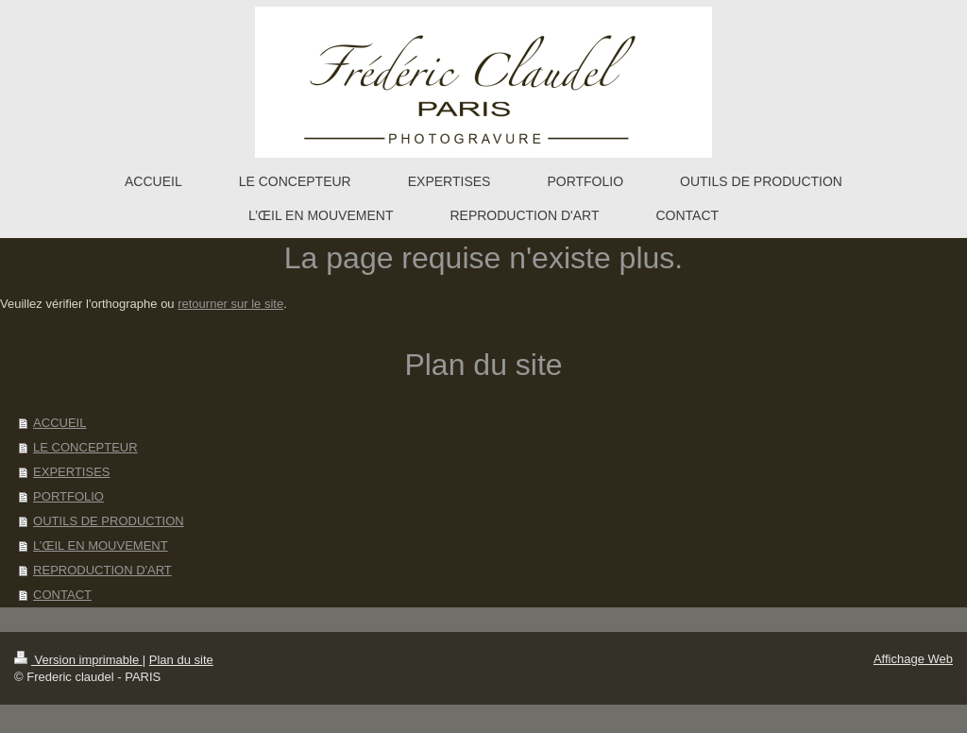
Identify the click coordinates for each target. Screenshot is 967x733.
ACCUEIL (59, 423)
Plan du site (181, 660)
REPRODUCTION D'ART (102, 570)
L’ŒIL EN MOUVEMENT (100, 545)
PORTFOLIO (68, 496)
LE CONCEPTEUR (85, 447)
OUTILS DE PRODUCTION (108, 521)
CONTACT (62, 595)
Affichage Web (913, 659)
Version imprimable (78, 660)
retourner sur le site (230, 304)
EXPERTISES (71, 472)
